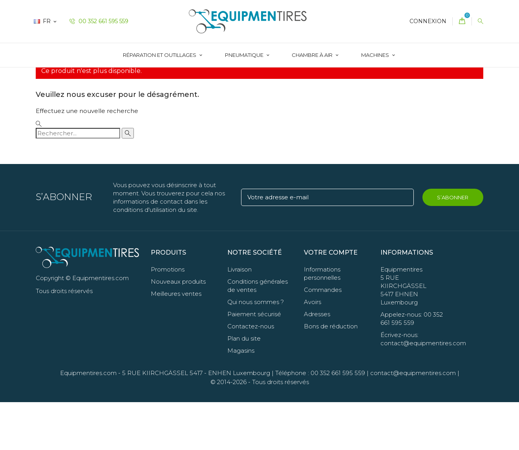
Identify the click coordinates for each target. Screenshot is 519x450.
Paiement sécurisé (254, 362)
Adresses (317, 362)
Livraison (239, 317)
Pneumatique (245, 55)
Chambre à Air (313, 55)
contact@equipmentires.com (413, 420)
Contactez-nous (250, 374)
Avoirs (312, 349)
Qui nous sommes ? (255, 349)
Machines (375, 55)
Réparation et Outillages (160, 55)
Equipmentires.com (88, 420)
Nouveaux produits (178, 329)
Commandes (323, 337)
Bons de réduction (331, 374)
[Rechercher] (78, 180)
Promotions (168, 317)
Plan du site (244, 386)
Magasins (240, 398)
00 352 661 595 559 (98, 21)
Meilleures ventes (176, 341)
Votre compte (331, 300)
